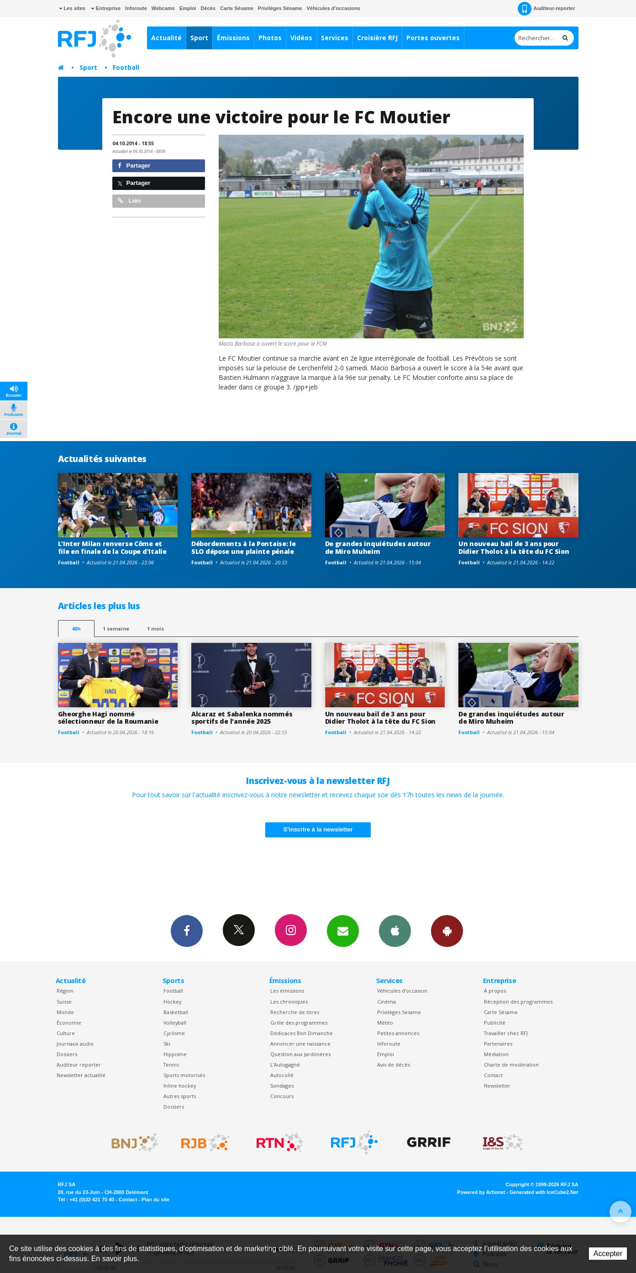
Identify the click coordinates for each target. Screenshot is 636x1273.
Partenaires (498, 1044)
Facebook (187, 930)
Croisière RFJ (377, 37)
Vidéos (301, 37)
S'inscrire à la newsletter (318, 829)
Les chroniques (289, 1002)
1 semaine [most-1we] (116, 628)
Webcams (163, 8)
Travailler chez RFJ (506, 1033)
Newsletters (343, 930)
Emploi (187, 8)
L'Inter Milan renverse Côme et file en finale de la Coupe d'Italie (112, 547)
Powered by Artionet (481, 1192)
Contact (493, 1075)
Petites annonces (398, 1033)
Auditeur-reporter (546, 9)
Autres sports (179, 1096)
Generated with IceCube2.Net (544, 1192)
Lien (129, 200)
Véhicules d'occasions (333, 8)
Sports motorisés (184, 1075)
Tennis (171, 1065)
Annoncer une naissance (300, 1044)
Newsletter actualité (81, 1075)
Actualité (166, 37)
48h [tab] (76, 628)
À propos (495, 991)
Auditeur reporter (79, 1065)
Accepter (608, 1253)
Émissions (233, 37)
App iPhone (395, 930)
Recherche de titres (294, 1012)
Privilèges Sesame (399, 1012)
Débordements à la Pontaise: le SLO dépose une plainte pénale (243, 547)
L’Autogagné (285, 1065)
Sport (199, 37)
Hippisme (175, 1054)
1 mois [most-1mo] (155, 628)
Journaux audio (75, 1044)
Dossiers (67, 1054)
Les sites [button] (72, 8)
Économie (69, 1023)
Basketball (175, 1012)
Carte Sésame (236, 8)
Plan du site (155, 1199)
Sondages (282, 1086)
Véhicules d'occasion (402, 991)
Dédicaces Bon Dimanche (301, 1033)
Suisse (64, 1002)
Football (126, 67)
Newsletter (497, 1086)
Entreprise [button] (106, 8)
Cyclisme (174, 1033)
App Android (447, 930)
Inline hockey (179, 1086)
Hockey (172, 1002)
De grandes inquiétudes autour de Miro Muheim (378, 547)
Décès (208, 8)
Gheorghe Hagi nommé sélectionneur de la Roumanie (108, 718)
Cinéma (386, 1002)
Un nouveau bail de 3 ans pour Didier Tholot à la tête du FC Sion (513, 547)
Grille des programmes (298, 1023)
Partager (134, 165)
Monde (65, 1012)
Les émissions (287, 991)
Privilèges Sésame (280, 8)
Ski (166, 1044)
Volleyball (174, 1023)
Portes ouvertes (433, 37)
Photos (270, 37)
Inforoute (136, 8)
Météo (385, 1023)
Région (65, 991)
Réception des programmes (518, 1002)
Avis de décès (393, 1065)
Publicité (494, 1023)
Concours (282, 1096)
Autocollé (282, 1075)
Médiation (496, 1054)
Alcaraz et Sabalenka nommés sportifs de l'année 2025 (241, 718)
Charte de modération (511, 1065)
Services (334, 37)
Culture (66, 1033)
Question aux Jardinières (300, 1054)
